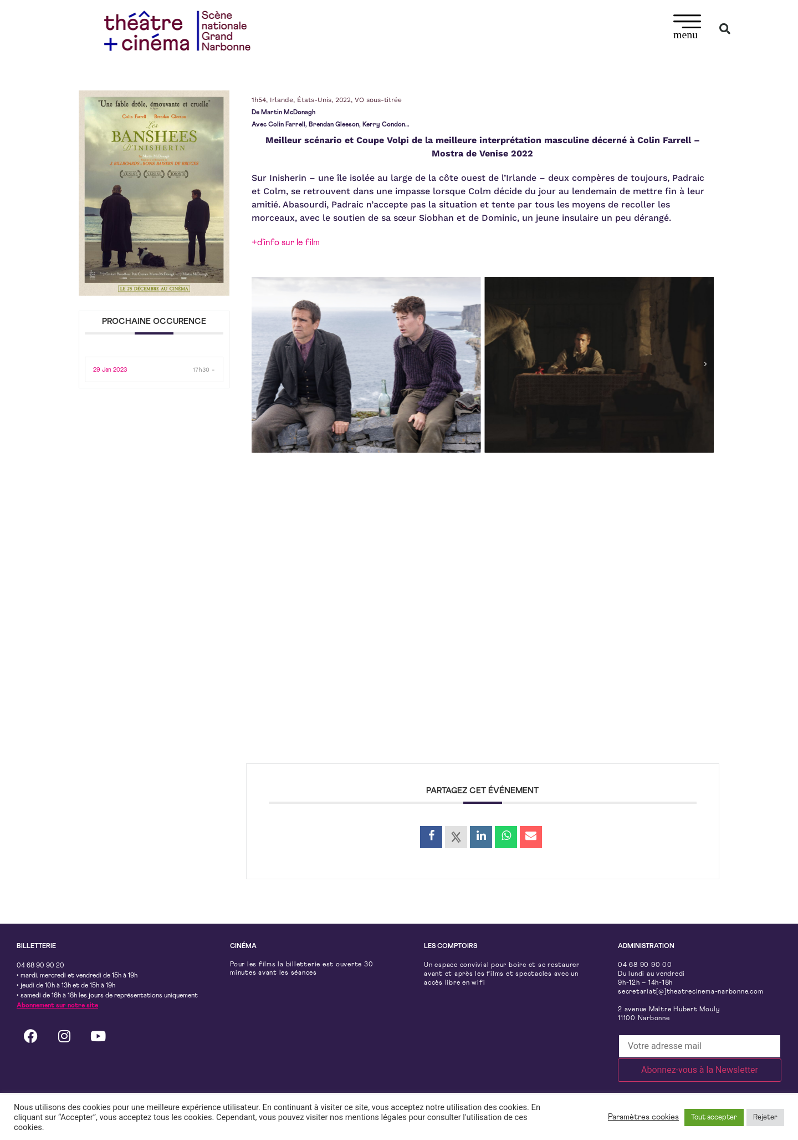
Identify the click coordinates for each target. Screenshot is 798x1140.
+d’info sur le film (286, 242)
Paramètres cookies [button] (643, 1117)
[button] (687, 29)
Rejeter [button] (765, 1117)
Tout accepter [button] (714, 1117)
